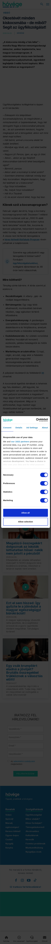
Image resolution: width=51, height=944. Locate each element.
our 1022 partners (20, 441)
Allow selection (25, 521)
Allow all (25, 513)
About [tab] (45, 427)
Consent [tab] (7, 427)
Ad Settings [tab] (32, 427)
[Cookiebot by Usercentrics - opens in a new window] (36, 420)
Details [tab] (19, 427)
